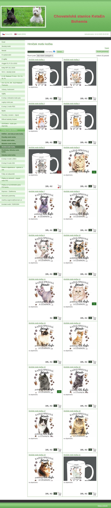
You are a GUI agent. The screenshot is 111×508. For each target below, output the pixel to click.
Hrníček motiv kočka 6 (72, 147)
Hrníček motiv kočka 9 (37, 235)
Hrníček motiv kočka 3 (37, 103)
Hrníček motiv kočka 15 (37, 367)
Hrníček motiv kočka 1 (37, 60)
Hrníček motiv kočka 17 (37, 411)
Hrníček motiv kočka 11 (37, 279)
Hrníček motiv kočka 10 (72, 235)
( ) (51, 52)
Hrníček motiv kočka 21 (72, 455)
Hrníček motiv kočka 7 (37, 191)
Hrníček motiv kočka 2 (72, 60)
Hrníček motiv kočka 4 (72, 103)
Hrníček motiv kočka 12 (72, 279)
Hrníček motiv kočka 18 (72, 411)
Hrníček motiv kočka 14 (72, 323)
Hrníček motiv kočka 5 (37, 147)
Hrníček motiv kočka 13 (37, 323)
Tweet (107, 48)
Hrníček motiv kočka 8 (72, 191)
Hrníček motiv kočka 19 (37, 455)
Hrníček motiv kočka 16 (72, 367)
